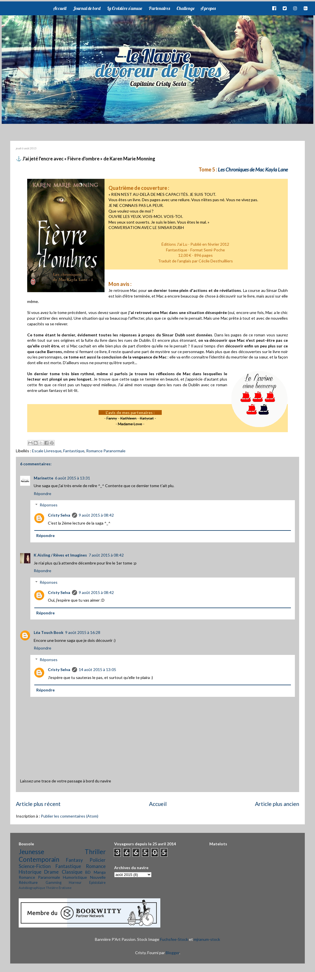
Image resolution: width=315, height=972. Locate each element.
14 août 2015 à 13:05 (97, 669)
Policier (98, 860)
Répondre (42, 493)
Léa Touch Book (48, 632)
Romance (96, 866)
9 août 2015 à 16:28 (82, 632)
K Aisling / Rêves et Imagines (60, 555)
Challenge (185, 8)
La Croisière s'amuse (124, 8)
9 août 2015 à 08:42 (96, 515)
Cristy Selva (59, 515)
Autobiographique (32, 888)
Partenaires (159, 8)
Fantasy (74, 860)
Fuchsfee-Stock (174, 939)
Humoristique (75, 877)
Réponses (49, 504)
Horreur (75, 882)
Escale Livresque (46, 450)
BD (88, 872)
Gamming (53, 882)
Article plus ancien (277, 804)
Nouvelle (98, 877)
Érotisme (65, 888)
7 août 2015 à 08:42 (106, 555)
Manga (100, 872)
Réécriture (28, 882)
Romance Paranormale (105, 450)
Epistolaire (97, 882)
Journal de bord (87, 8)
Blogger (172, 952)
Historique (30, 872)
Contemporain (39, 859)
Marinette (43, 478)
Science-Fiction (35, 866)
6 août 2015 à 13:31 (72, 478)
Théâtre (52, 888)
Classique (72, 872)
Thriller (95, 852)
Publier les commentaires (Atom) (69, 816)
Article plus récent (38, 804)
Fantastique (73, 450)
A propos (208, 8)
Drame (51, 872)
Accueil (59, 8)
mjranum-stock (207, 939)
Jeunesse (31, 852)
